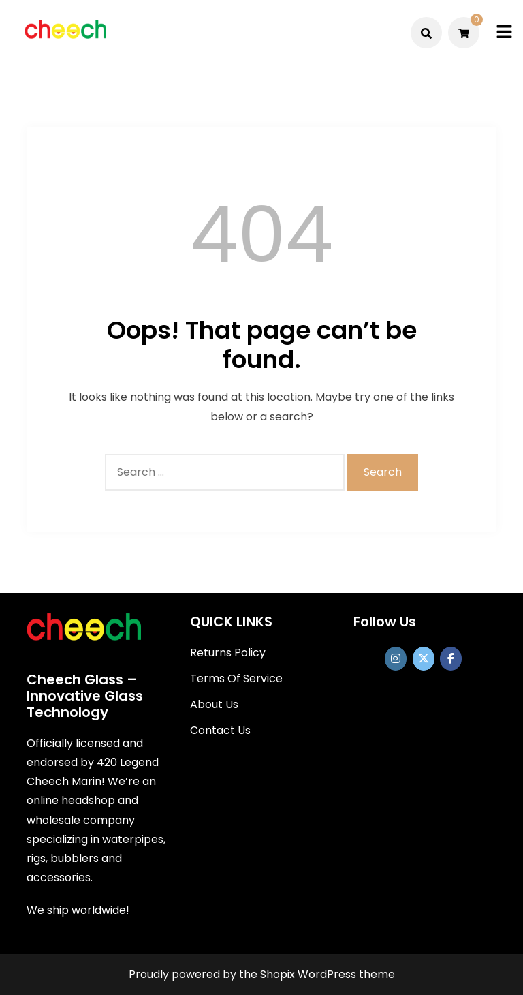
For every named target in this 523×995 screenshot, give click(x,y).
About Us (214, 704)
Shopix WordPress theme (327, 974)
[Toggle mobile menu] (504, 32)
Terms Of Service (236, 678)
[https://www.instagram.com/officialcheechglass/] (396, 659)
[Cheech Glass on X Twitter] (423, 659)
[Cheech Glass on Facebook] (451, 659)
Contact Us (220, 730)
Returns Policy (228, 652)
